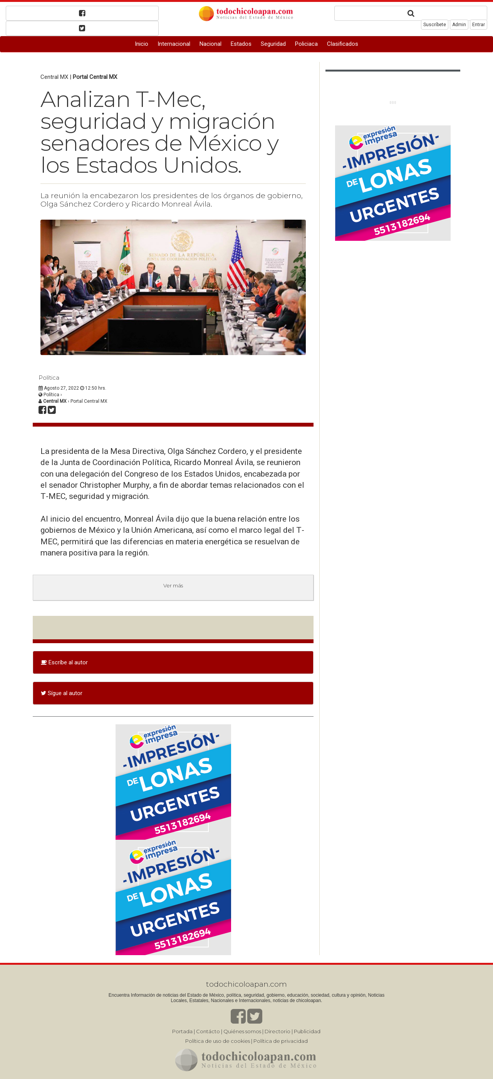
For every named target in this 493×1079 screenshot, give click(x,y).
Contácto (208, 1031)
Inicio (141, 43)
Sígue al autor (61, 693)
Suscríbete (434, 24)
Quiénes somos (242, 1031)
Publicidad (307, 1031)
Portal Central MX (95, 76)
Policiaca (306, 43)
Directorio (277, 1031)
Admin (459, 24)
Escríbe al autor (64, 662)
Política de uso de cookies (217, 1041)
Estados (241, 43)
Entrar (478, 24)
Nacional (210, 43)
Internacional (174, 43)
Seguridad (273, 43)
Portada (182, 1031)
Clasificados (342, 43)
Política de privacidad (280, 1041)
